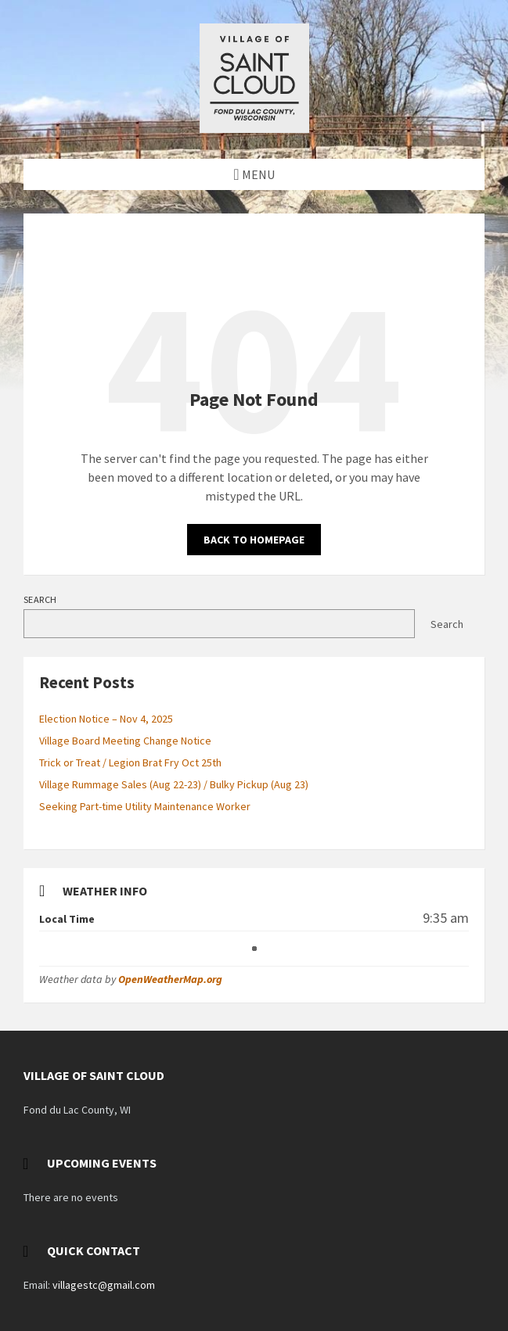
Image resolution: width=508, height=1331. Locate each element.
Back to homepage (254, 540)
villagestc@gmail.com (103, 1285)
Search (40, 599)
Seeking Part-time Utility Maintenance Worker (144, 806)
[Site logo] (254, 128)
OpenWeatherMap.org (170, 979)
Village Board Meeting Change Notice (125, 741)
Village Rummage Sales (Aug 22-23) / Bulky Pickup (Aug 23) (173, 784)
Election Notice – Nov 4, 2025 (106, 719)
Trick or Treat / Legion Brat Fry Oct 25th (130, 762)
